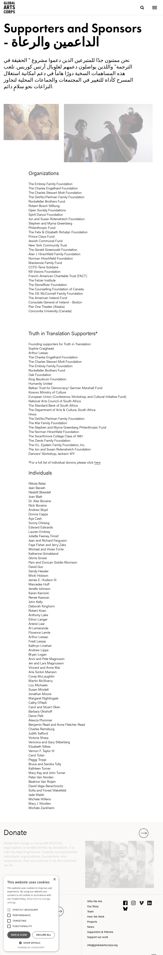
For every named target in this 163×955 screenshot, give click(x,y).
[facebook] (125, 902)
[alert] (31, 913)
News (90, 927)
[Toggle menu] (154, 7)
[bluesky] (125, 908)
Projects (92, 921)
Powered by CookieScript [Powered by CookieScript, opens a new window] (31, 947)
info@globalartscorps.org (102, 945)
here (97, 462)
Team (90, 911)
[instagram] (133, 902)
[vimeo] (141, 902)
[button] (31, 943)
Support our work (97, 937)
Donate (76, 832)
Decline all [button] (43, 934)
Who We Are (94, 901)
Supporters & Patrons (100, 932)
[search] (142, 7)
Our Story (92, 906)
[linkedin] (149, 902)
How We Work (95, 916)
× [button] (54, 879)
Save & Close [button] (19, 934)
